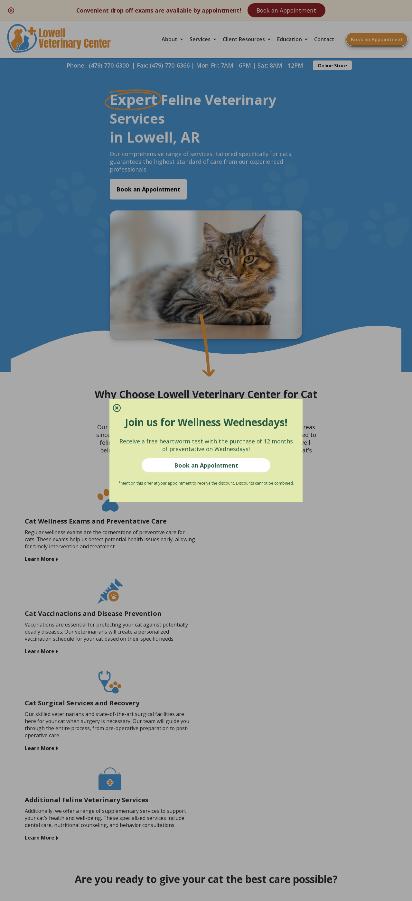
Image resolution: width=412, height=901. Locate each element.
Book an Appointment (206, 465)
